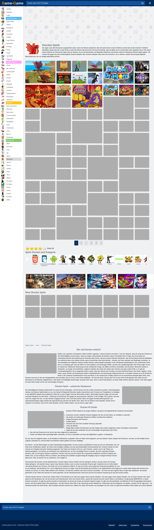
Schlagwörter (135, 525)
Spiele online (123, 525)
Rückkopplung (147, 525)
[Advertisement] (57, 24)
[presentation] (27, 259)
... (86, 243)
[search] (142, 3)
